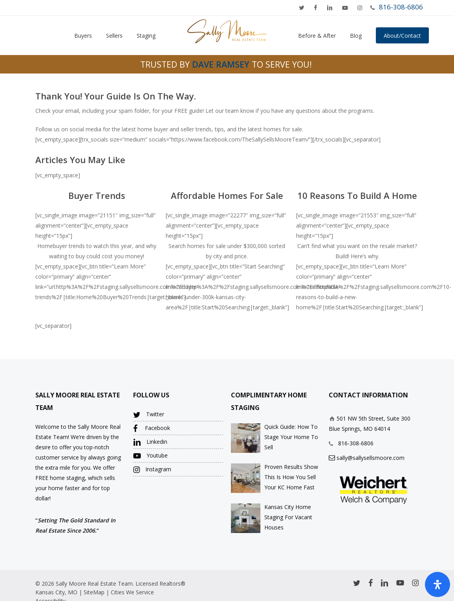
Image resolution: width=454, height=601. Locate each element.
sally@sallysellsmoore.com (371, 457)
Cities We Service (132, 592)
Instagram (152, 469)
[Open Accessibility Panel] (437, 584)
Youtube (150, 456)
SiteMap (94, 592)
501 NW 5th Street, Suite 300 (373, 418)
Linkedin (150, 442)
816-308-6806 (401, 6)
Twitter (148, 414)
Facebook (151, 428)
